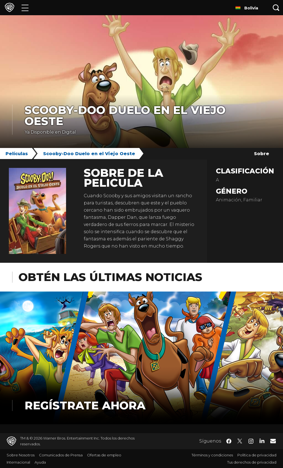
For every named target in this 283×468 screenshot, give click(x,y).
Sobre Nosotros (21, 455)
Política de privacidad (256, 455)
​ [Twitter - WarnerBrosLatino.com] (240, 441)
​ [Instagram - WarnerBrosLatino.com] (251, 441)
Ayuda (40, 462)
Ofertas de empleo (104, 455)
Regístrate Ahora (85, 405)
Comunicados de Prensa (61, 455)
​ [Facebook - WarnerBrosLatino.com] (229, 441)
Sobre (261, 153)
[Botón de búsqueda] (276, 7)
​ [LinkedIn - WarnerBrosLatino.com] (262, 440)
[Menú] (25, 7)
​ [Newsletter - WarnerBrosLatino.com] (273, 441)
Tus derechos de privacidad (251, 462)
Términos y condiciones (212, 455)
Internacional (18, 462)
